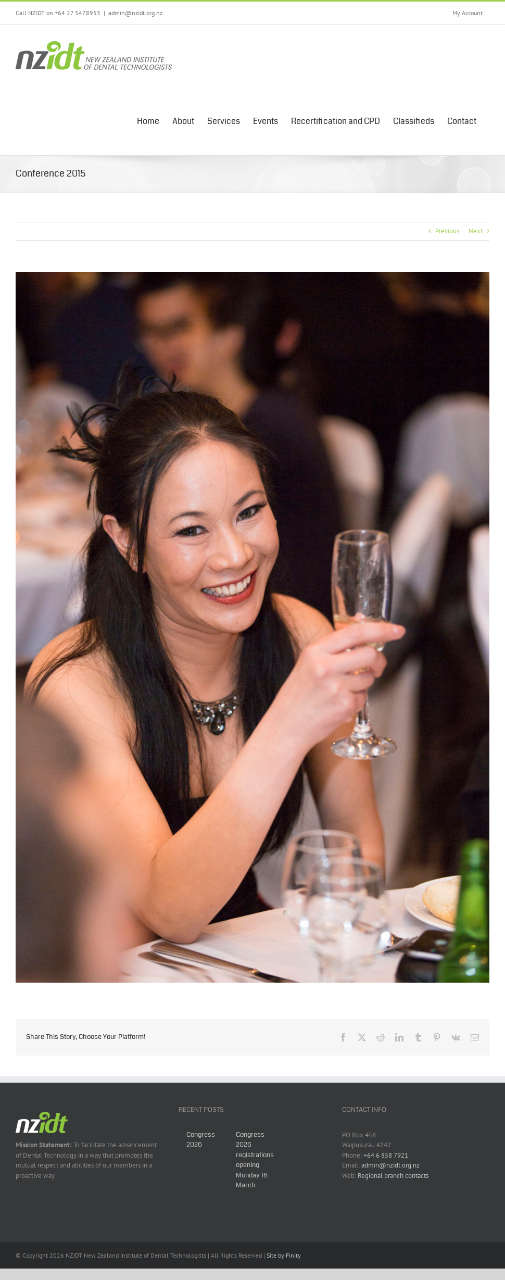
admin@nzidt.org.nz (135, 13)
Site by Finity (284, 1255)
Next (476, 231)
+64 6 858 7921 (385, 1155)
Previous (447, 231)
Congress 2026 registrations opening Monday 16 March (255, 1160)
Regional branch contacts (393, 1175)
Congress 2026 (200, 1140)
